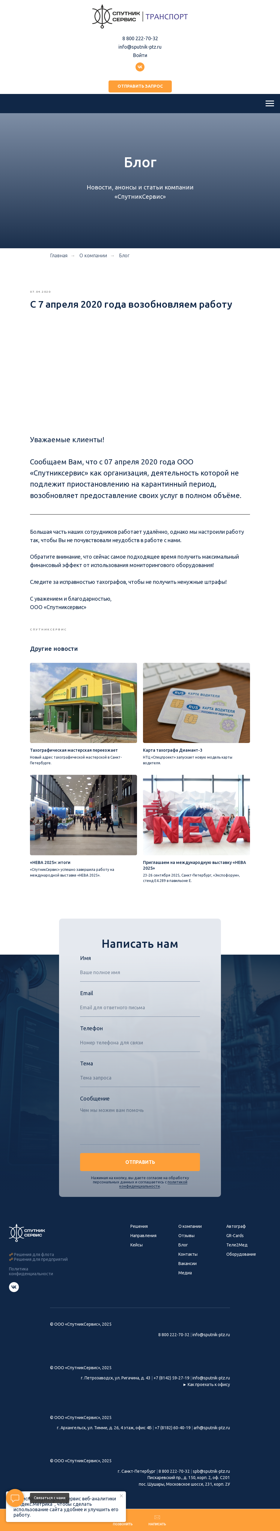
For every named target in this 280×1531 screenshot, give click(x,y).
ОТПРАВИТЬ (140, 1181)
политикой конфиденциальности (153, 1203)
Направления (143, 1254)
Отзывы (186, 1254)
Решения (139, 1245)
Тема (86, 1083)
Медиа (185, 1292)
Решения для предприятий (41, 1278)
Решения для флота (34, 1273)
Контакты (188, 1273)
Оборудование (241, 1273)
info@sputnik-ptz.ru (140, 47)
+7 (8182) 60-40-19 (173, 1447)
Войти (140, 55)
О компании (190, 1245)
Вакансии (187, 1282)
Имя (85, 977)
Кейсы (136, 1264)
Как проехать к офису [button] (209, 1403)
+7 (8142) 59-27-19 (171, 1397)
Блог (124, 255)
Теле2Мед (237, 1264)
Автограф (236, 1245)
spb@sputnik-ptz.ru (211, 1490)
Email (86, 1012)
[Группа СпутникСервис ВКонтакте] (14, 1309)
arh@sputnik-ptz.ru (212, 1447)
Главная (58, 255)
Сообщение (95, 1118)
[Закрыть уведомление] (121, 1496)
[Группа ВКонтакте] (140, 66)
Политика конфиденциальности (31, 1290)
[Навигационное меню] (270, 104)
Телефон (91, 1047)
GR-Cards (235, 1254)
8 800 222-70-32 (140, 38)
